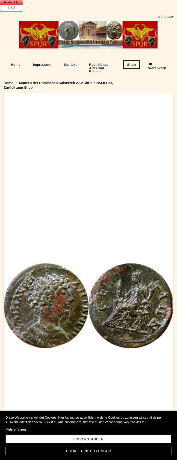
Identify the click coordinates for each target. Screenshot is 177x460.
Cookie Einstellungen (88, 451)
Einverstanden (89, 439)
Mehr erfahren (16, 429)
